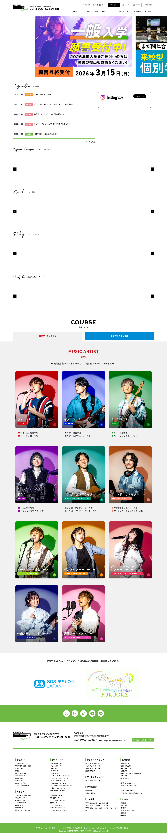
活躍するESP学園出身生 (92, 768)
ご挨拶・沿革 (19, 768)
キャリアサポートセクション (94, 766)
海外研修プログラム (21, 776)
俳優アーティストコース (57, 788)
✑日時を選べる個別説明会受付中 (46, 134)
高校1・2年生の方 (125, 766)
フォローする (139, 96)
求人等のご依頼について (127, 783)
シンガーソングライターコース (59, 776)
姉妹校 (17, 771)
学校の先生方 (124, 778)
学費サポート (19, 808)
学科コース (86, 11)
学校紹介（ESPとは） (22, 763)
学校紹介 (74, 11)
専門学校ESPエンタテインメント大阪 (96, 805)
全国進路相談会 (90, 793)
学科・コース (57, 759)
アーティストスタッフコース (59, 810)
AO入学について (20, 798)
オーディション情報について (129, 786)
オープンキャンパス (102, 11)
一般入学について (20, 803)
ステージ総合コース (56, 805)
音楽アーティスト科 (47, 335)
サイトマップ (124, 805)
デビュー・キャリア (122, 11)
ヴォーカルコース (55, 766)
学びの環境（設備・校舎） (23, 766)
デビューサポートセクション (94, 763)
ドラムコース (54, 773)
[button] (14, 169)
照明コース (53, 803)
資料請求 (148, 11)
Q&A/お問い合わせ (21, 783)
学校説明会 (92, 786)
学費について (19, 805)
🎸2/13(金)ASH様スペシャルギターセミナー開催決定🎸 (54, 104)
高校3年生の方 (124, 763)
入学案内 (137, 11)
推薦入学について (20, 800)
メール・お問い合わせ (22, 786)
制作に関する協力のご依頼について (131, 793)
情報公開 (123, 813)
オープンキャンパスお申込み (94, 781)
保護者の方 (123, 776)
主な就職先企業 (90, 771)
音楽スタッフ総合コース (57, 808)
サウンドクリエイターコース (59, 778)
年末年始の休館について (42, 94)
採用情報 (123, 815)
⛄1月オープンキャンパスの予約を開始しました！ (52, 124)
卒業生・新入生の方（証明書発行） (131, 773)
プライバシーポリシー (127, 810)
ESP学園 (90, 799)
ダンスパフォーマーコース (58, 783)
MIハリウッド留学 (20, 773)
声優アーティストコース (57, 790)
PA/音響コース (54, 798)
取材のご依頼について (127, 791)
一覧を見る (91, 142)
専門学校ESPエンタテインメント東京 (96, 803)
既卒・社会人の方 (125, 768)
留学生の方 (123, 771)
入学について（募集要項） (23, 795)
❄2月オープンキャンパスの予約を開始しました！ (52, 114)
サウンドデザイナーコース (58, 800)
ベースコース (54, 771)
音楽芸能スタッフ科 (119, 335)
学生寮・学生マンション (22, 810)
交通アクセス (147, 739)
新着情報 (123, 803)
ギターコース (54, 768)
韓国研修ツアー (20, 778)
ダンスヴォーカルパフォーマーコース (61, 786)
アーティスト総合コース (57, 781)
